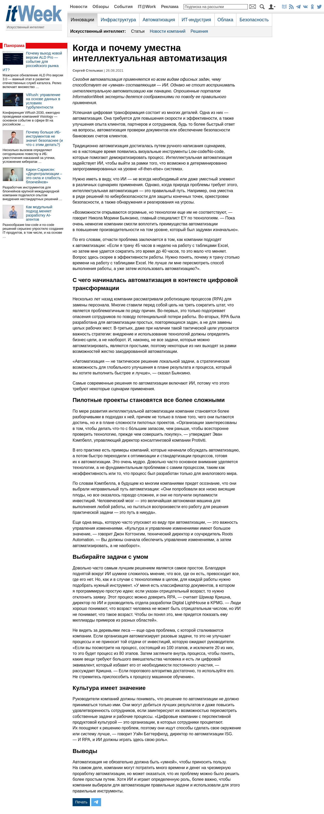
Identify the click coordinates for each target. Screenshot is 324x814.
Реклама (169, 6)
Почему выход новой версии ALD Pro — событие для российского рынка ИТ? (32, 61)
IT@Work (147, 6)
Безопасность (254, 19)
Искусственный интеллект (26, 27)
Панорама (14, 45)
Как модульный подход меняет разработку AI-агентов (39, 213)
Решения (199, 31)
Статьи (138, 31)
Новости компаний (168, 31)
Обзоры (101, 6)
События (123, 6)
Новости (78, 6)
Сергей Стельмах (88, 70)
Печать (81, 802)
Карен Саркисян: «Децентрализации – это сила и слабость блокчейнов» (44, 175)
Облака (225, 19)
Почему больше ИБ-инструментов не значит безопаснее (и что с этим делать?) (44, 138)
